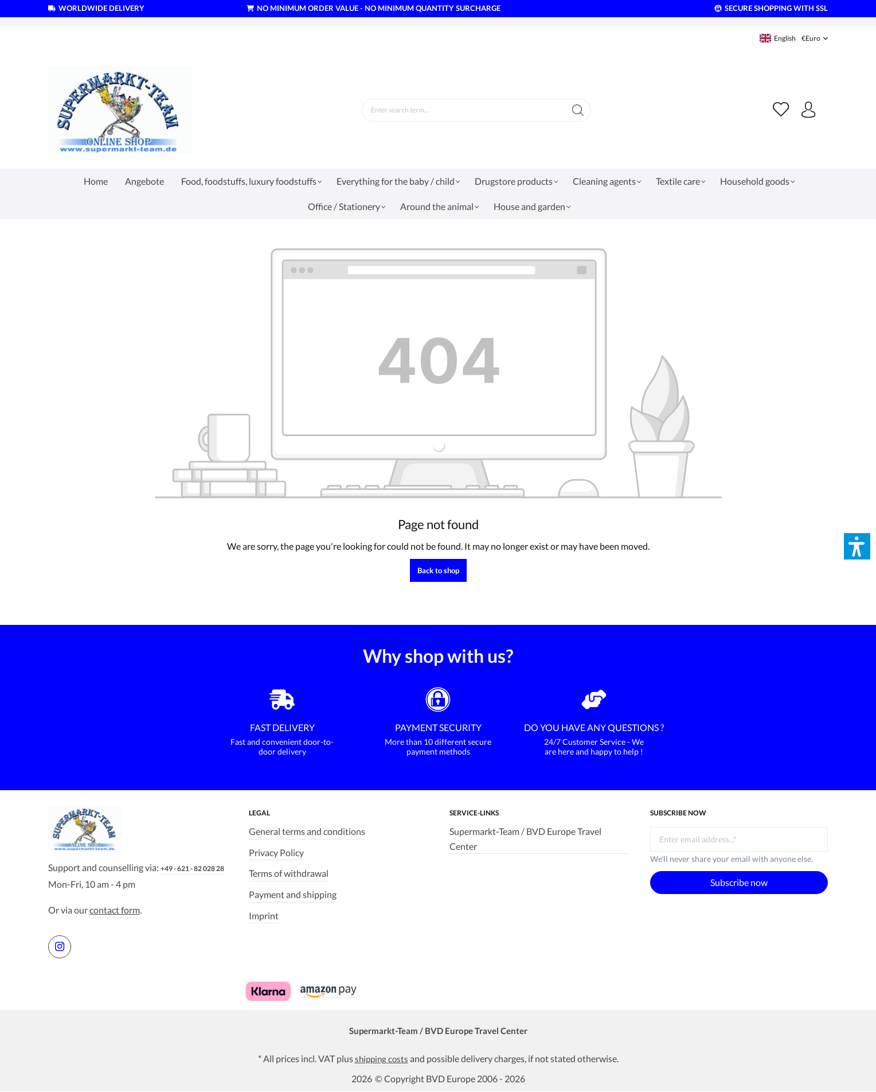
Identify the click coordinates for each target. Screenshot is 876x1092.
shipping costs (381, 1057)
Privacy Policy (276, 848)
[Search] (577, 110)
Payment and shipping (293, 890)
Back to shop (438, 570)
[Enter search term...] (463, 110)
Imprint (264, 911)
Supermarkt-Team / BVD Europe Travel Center (525, 835)
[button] (857, 546)
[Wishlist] (779, 110)
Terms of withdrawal (288, 869)
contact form (114, 908)
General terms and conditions (307, 827)
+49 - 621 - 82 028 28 (192, 867)
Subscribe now (739, 878)
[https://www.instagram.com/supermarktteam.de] (59, 945)
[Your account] (807, 110)
